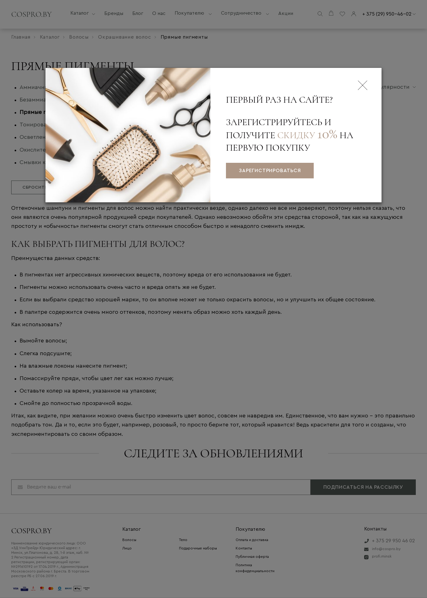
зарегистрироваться (270, 170)
